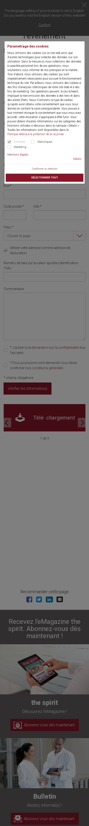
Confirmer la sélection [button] (44, 168)
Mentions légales (17, 154)
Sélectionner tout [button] (44, 177)
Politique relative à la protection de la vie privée (35, 134)
